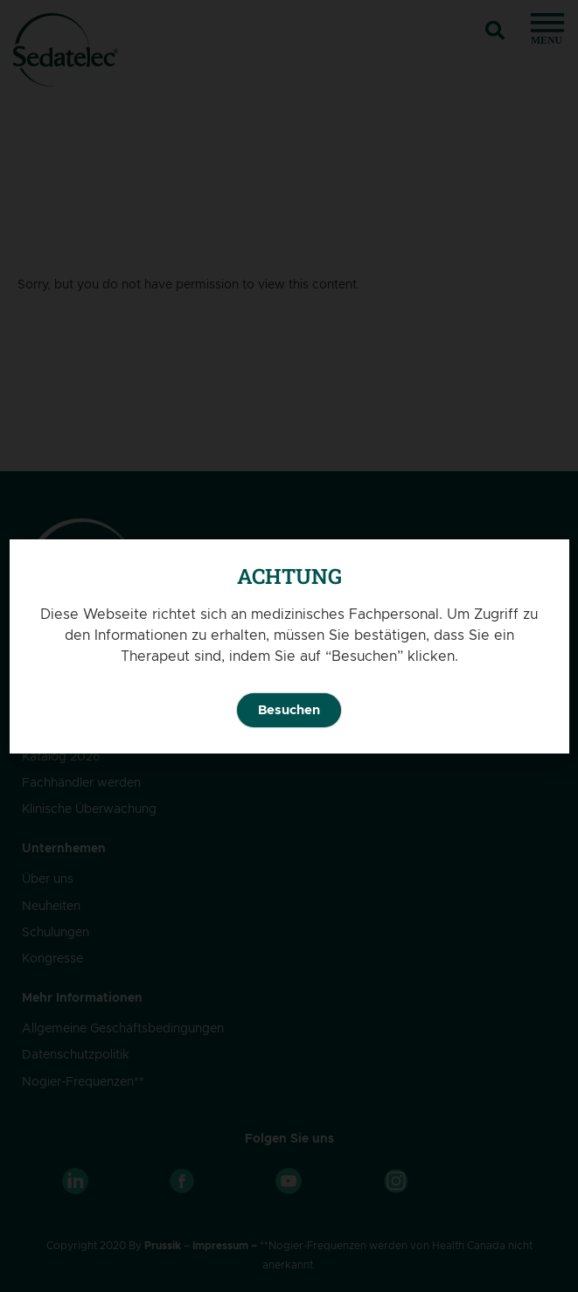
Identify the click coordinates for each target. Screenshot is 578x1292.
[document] (289, 646)
